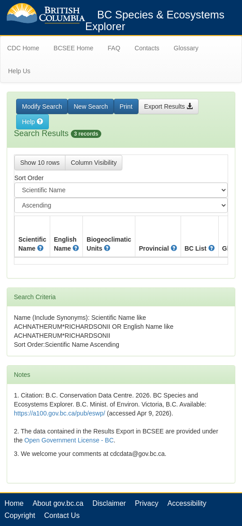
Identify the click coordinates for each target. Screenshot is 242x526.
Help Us (19, 71)
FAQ (114, 48)
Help (32, 121)
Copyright (19, 515)
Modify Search (42, 106)
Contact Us (61, 515)
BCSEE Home (74, 48)
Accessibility (186, 503)
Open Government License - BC (68, 440)
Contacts (146, 48)
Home (14, 503)
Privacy (146, 503)
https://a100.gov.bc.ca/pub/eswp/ (59, 413)
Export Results (168, 106)
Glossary (186, 48)
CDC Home (23, 48)
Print (126, 106)
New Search (90, 106)
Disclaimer (109, 503)
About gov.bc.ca (58, 503)
